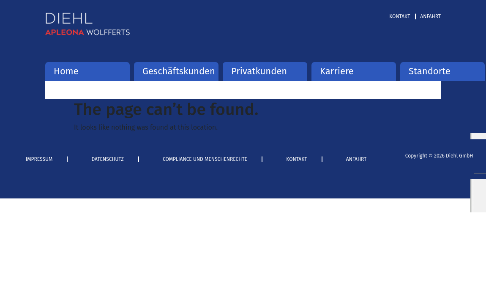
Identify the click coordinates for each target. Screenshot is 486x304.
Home (66, 71)
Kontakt (399, 16)
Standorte (430, 71)
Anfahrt (430, 16)
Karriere (337, 71)
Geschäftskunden (176, 71)
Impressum (39, 159)
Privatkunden (259, 71)
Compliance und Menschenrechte (205, 159)
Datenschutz (108, 159)
